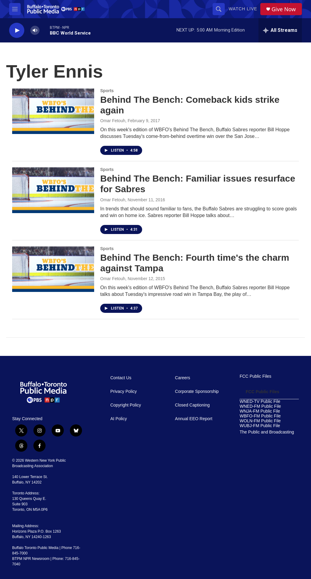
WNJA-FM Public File (260, 411)
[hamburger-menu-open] (15, 9)
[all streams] (280, 30)
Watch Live (243, 8)
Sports (107, 90)
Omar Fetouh (112, 120)
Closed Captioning (192, 405)
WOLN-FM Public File (260, 421)
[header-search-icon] (219, 9)
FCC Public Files (255, 376)
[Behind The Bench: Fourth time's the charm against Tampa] (53, 269)
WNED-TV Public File (260, 401)
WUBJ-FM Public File (260, 425)
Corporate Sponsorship (197, 391)
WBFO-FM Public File (260, 416)
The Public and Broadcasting (267, 432)
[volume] (35, 30)
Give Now (284, 9)
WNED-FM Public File (260, 406)
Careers (182, 378)
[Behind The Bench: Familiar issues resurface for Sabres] (53, 190)
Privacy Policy (123, 391)
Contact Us (120, 378)
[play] (17, 30)
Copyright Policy (125, 405)
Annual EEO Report (193, 419)
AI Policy (118, 419)
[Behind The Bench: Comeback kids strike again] (53, 111)
